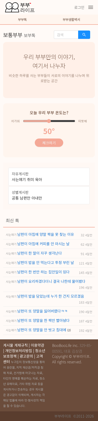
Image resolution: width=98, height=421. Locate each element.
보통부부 (12, 35)
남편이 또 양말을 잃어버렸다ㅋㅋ (42, 311)
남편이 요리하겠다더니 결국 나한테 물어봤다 (51, 281)
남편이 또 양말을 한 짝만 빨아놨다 (43, 320)
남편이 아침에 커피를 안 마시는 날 (43, 243)
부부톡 (22, 19)
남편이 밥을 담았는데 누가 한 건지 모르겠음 (50, 296)
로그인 (79, 7)
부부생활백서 (71, 19)
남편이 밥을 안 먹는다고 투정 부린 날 (45, 262)
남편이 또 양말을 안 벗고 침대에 (42, 329)
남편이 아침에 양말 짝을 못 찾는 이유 (45, 234)
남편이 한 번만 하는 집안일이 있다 (43, 271)
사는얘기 (11, 234)
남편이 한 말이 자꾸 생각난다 (39, 253)
